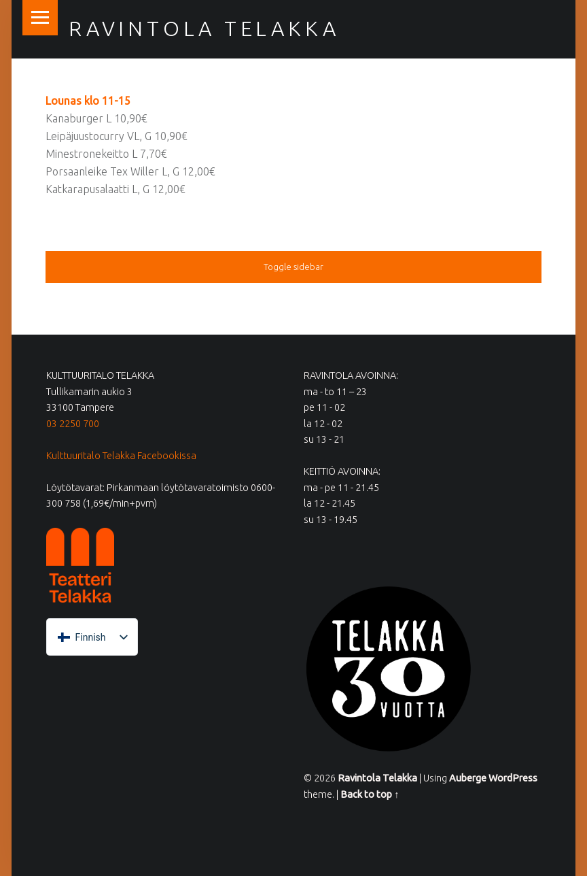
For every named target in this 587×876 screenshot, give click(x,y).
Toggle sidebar (293, 266)
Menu (40, 17)
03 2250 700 (72, 423)
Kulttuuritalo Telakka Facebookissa (121, 455)
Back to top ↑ (369, 794)
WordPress (512, 778)
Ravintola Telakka (204, 28)
